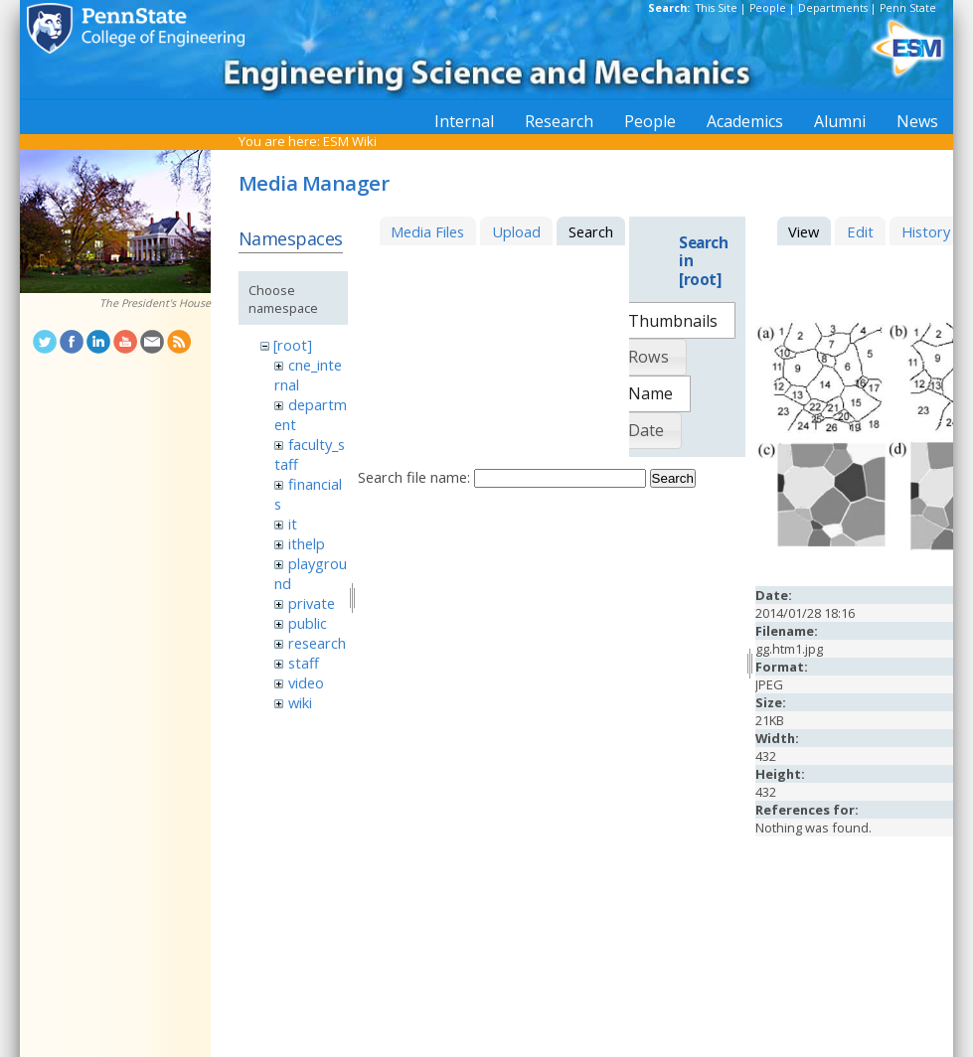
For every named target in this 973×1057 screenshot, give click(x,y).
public (307, 623)
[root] (292, 345)
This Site (716, 8)
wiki (300, 702)
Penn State (908, 8)
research (317, 643)
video (306, 682)
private (311, 603)
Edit (860, 231)
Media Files (427, 231)
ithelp (306, 543)
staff (303, 663)
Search (673, 478)
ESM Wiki (350, 141)
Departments (833, 8)
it (292, 523)
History (925, 231)
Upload (516, 231)
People (767, 8)
